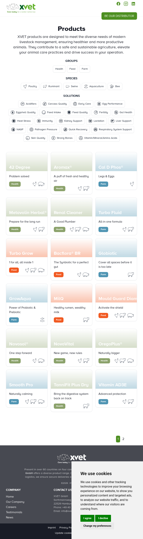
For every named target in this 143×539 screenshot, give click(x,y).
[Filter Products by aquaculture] (42, 319)
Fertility (101, 112)
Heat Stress (21, 121)
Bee (115, 86)
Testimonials (14, 512)
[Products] (21, 8)
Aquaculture (94, 86)
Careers (11, 507)
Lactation (96, 121)
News (9, 517)
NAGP (17, 129)
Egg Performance (110, 104)
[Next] (129, 439)
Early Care (82, 104)
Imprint (52, 527)
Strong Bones (62, 138)
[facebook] (118, 3)
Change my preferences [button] (97, 525)
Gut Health (123, 112)
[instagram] (126, 3)
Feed (72, 69)
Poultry (30, 86)
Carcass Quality (55, 104)
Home (10, 496)
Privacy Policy (67, 527)
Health (59, 69)
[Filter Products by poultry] (35, 183)
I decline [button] (103, 518)
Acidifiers (28, 104)
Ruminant (51, 86)
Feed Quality (77, 112)
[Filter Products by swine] (41, 183)
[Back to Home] (71, 459)
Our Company (15, 501)
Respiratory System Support (113, 129)
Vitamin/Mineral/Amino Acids (98, 138)
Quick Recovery (75, 129)
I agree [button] (87, 518)
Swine (72, 86)
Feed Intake (51, 112)
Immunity (45, 121)
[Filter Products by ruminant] (86, 188)
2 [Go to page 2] (123, 439)
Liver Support (121, 121)
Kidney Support (70, 121)
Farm (85, 69)
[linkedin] (133, 3)
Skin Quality (35, 138)
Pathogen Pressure (43, 129)
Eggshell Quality (23, 112)
